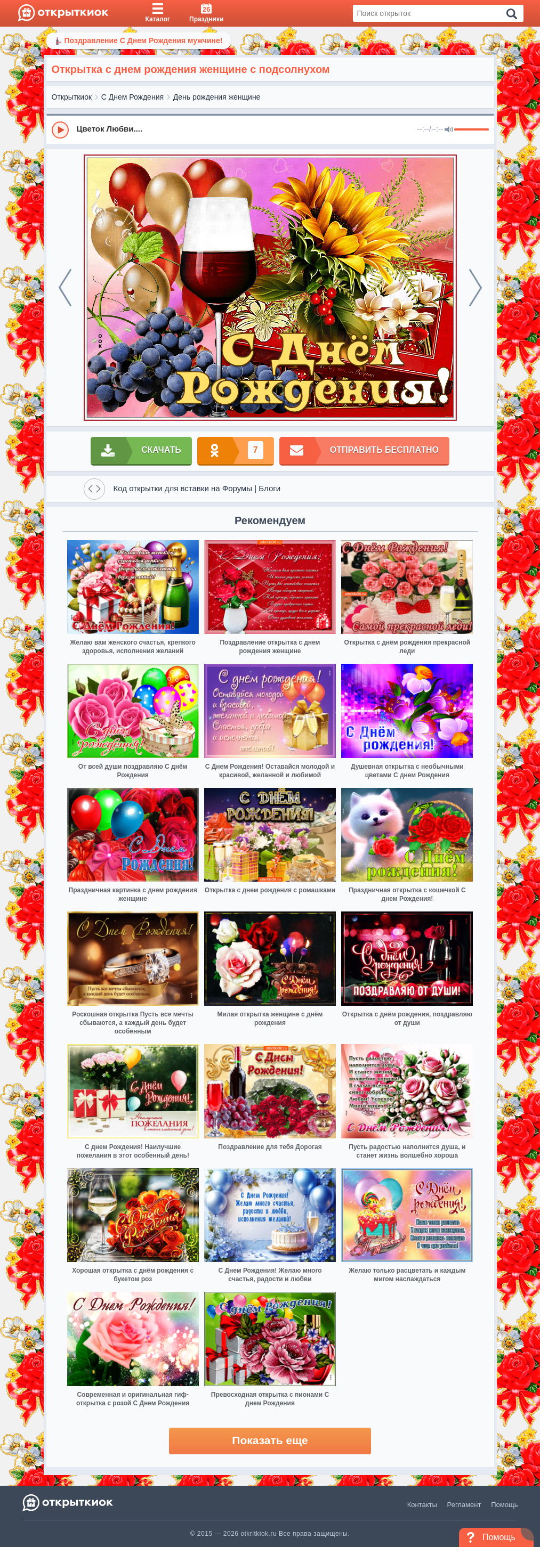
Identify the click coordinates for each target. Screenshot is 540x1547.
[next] (475, 287)
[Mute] (449, 130)
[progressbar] (471, 130)
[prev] (65, 287)
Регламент (464, 1505)
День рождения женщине (217, 97)
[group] (270, 129)
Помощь (504, 1505)
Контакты (422, 1505)
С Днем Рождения (132, 97)
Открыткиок (72, 97)
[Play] (60, 130)
